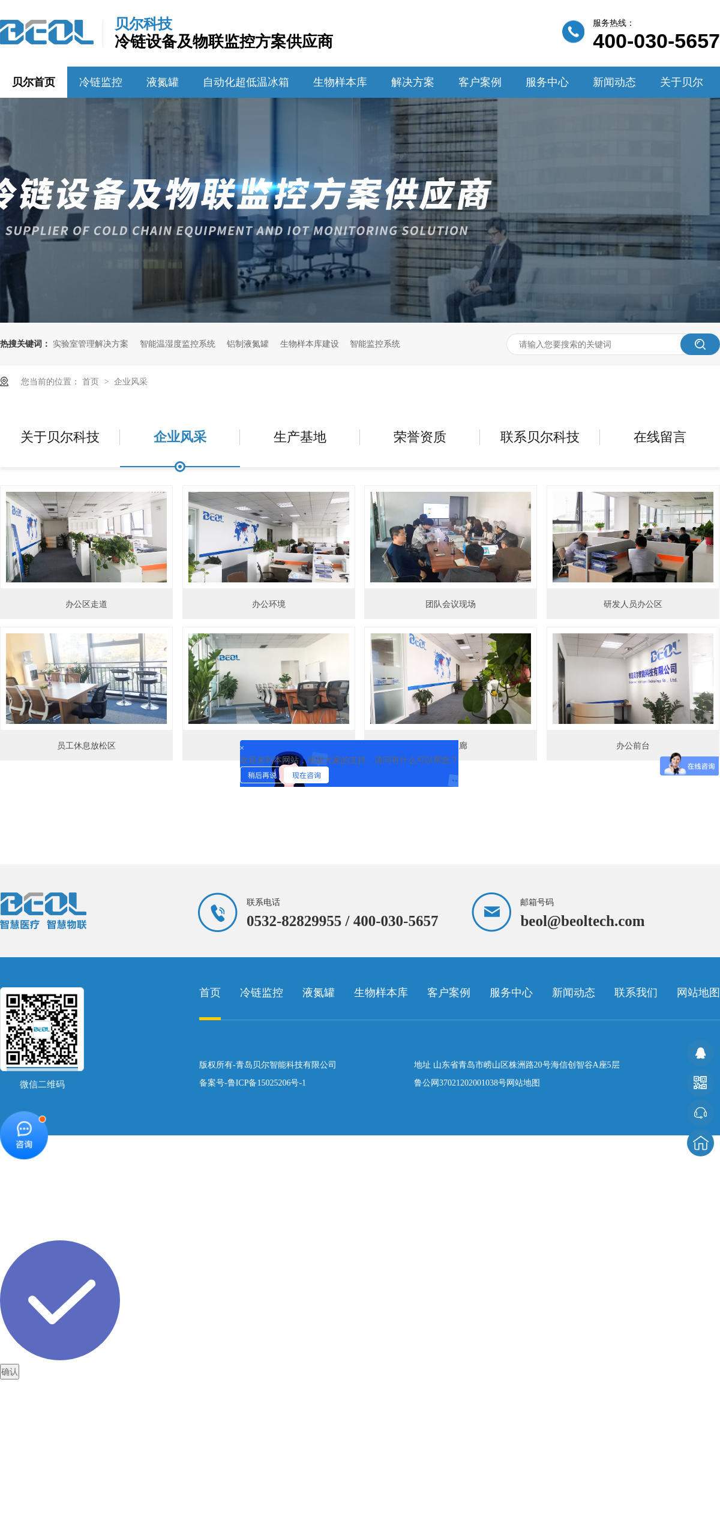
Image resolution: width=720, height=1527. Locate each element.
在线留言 (660, 436)
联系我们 (636, 993)
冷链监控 (100, 82)
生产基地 (300, 436)
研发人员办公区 (633, 604)
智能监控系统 (375, 343)
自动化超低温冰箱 (246, 82)
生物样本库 (340, 82)
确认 (9, 1371)
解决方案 (412, 82)
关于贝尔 (681, 82)
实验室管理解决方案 (90, 343)
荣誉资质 (420, 436)
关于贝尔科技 (60, 436)
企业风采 (131, 381)
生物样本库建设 (309, 343)
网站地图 (698, 993)
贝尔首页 (33, 82)
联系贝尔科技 (540, 436)
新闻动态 (614, 82)
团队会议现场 (450, 604)
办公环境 (269, 604)
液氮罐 (162, 82)
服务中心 (547, 82)
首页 (91, 381)
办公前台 (633, 745)
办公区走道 (86, 604)
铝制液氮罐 (248, 343)
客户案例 (480, 82)
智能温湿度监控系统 (177, 343)
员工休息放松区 (86, 745)
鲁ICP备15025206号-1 (266, 1082)
